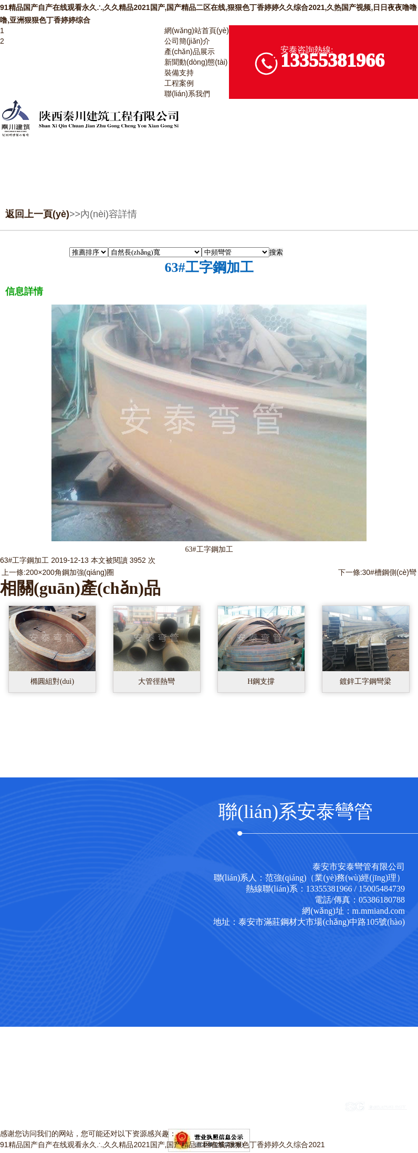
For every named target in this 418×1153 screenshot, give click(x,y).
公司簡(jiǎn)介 (187, 41)
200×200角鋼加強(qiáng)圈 (70, 572)
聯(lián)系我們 (187, 93)
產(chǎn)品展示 (189, 51)
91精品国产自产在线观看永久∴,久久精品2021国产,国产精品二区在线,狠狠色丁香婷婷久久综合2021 (162, 1144)
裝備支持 (179, 72)
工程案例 (179, 83)
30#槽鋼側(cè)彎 (389, 572)
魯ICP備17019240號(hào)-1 (264, 1110)
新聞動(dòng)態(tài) (196, 62)
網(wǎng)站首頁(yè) (196, 30)
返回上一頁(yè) (37, 214)
